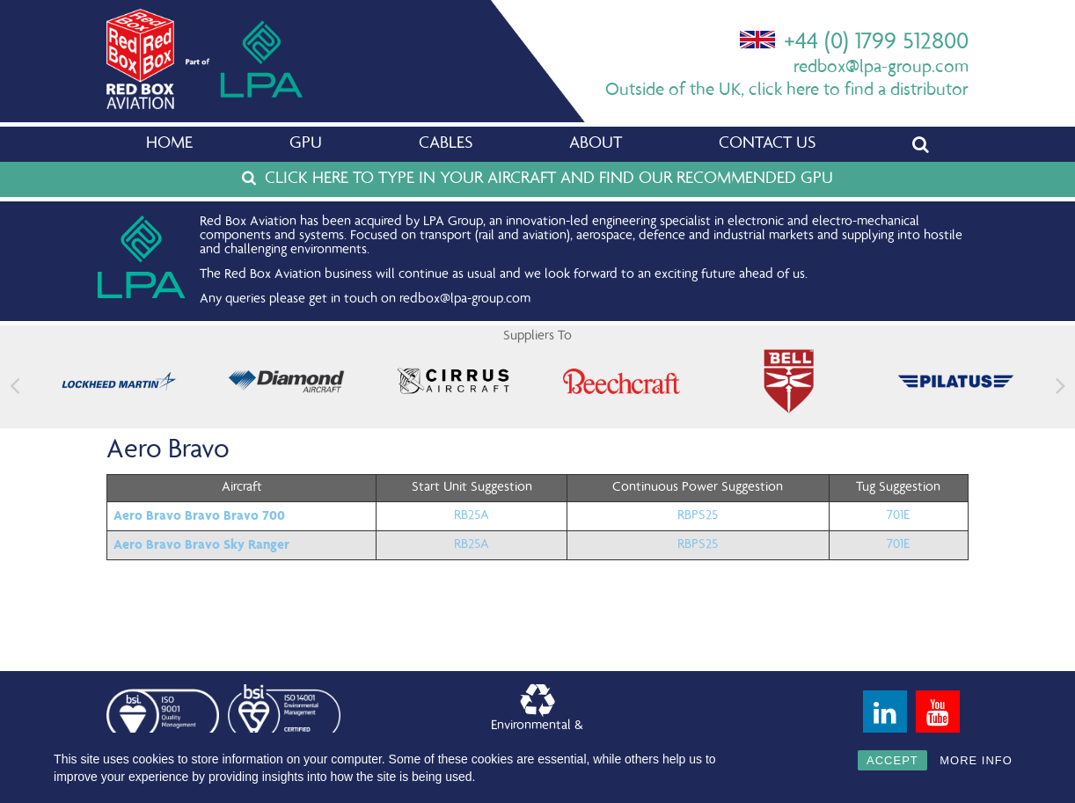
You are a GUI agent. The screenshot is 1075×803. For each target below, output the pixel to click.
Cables (445, 144)
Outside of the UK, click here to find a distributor (787, 91)
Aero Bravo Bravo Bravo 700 (199, 515)
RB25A (471, 516)
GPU (305, 144)
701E (898, 516)
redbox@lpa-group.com (881, 68)
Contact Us (767, 144)
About (595, 144)
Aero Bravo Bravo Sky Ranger (201, 544)
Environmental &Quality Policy (537, 716)
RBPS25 (697, 516)
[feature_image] (119, 382)
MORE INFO (976, 760)
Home (169, 144)
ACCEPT (892, 760)
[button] (1060, 385)
